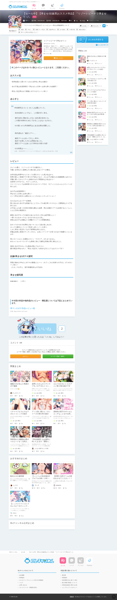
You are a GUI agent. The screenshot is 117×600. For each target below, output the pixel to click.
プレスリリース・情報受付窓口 (28, 587)
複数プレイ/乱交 (40, 29)
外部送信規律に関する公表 (69, 585)
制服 (22, 29)
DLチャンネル (18, 6)
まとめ (23, 552)
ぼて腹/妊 (62, 29)
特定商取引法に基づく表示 (69, 580)
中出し (30, 29)
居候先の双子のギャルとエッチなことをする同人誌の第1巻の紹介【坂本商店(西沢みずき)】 (96, 114)
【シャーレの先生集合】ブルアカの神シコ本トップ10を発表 (41, 478)
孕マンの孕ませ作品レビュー (29, 32)
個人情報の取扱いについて (69, 582)
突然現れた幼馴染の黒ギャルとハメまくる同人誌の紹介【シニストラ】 (19, 441)
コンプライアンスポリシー (69, 587)
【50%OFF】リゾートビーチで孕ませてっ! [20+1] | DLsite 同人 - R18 (38, 151)
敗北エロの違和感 (17, 476)
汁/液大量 (72, 29)
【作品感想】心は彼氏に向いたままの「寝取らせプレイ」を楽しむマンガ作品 (96, 136)
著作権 (64, 575)
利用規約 (21, 577)
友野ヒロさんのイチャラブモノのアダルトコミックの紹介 (41, 386)
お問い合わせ (23, 585)
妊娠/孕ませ (52, 29)
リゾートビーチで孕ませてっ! (55, 41)
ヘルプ (21, 582)
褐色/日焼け (82, 29)
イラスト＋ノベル (94, 20)
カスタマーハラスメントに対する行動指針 (31, 580)
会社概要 (21, 575)
